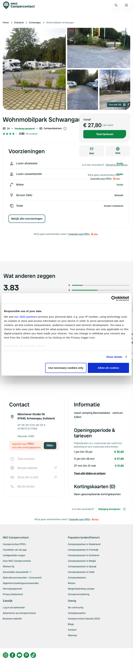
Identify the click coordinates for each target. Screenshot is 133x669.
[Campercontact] (21, 5)
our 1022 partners (25, 316)
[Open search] (116, 5)
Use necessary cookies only (65, 367)
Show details (114, 356)
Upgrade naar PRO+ (79, 234)
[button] (99, 473)
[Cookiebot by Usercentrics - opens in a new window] (114, 298)
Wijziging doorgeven (117, 164)
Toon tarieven (104, 134)
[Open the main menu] (126, 5)
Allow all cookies (108, 367)
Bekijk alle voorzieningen (26, 218)
